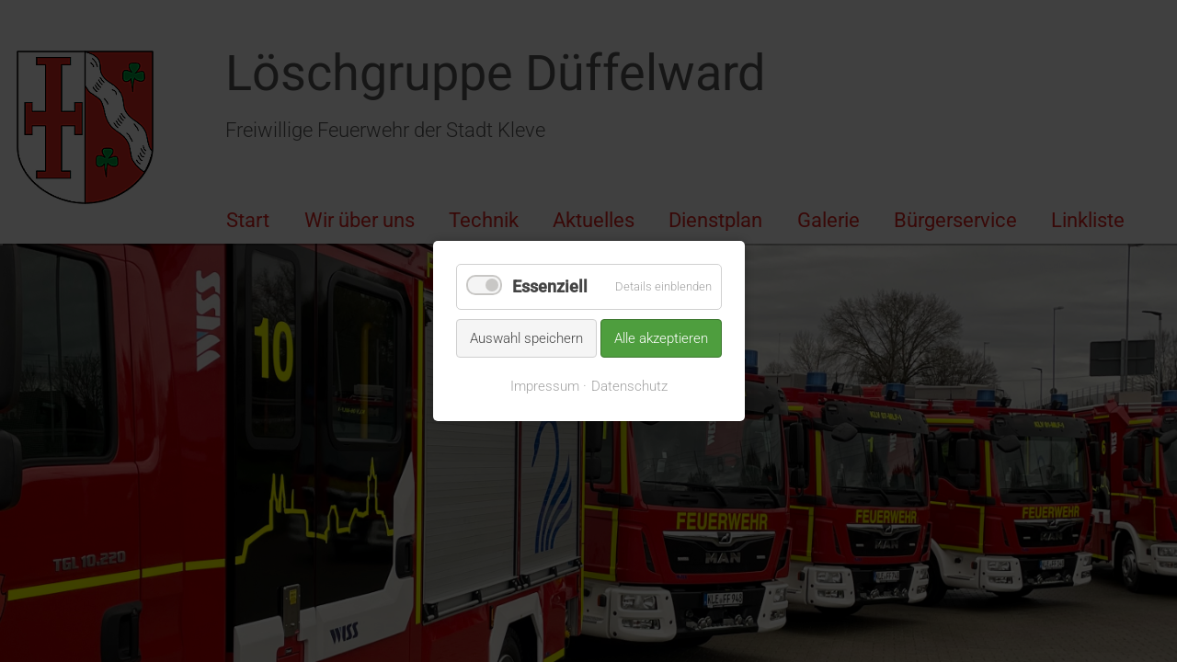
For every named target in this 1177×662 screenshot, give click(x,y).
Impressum (544, 386)
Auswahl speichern (526, 337)
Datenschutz (629, 386)
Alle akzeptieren (661, 337)
